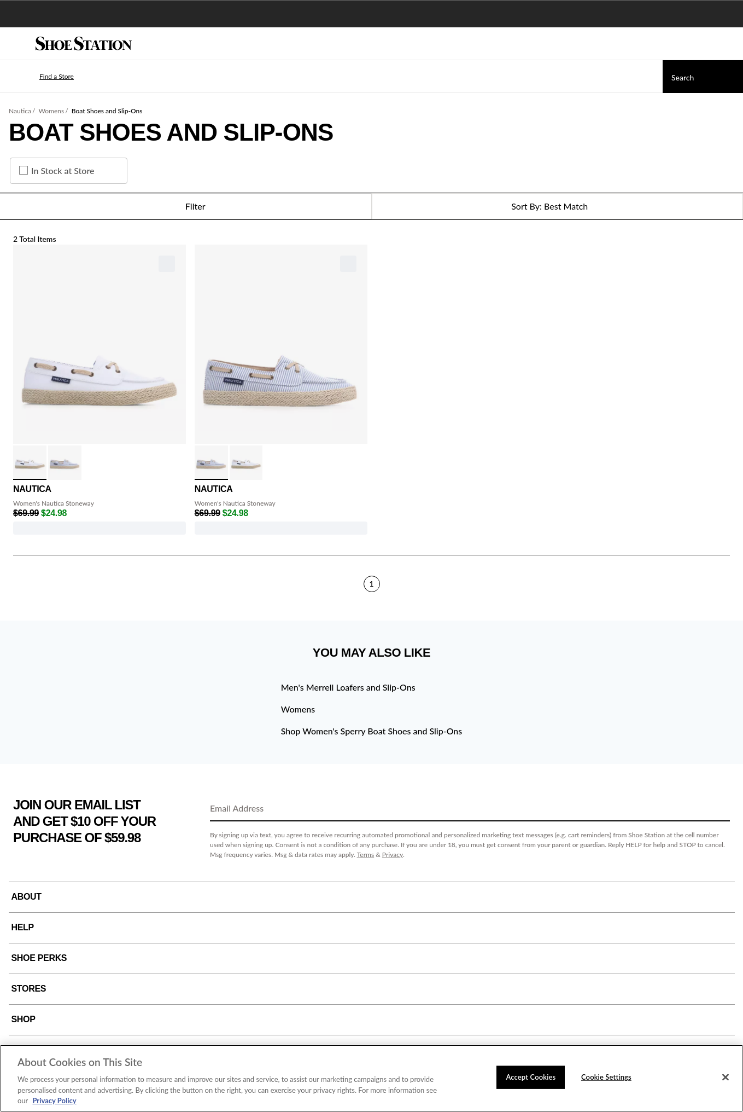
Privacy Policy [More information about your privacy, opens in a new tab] (54, 1100)
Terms (366, 854)
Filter (186, 206)
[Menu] (16, 43)
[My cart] (729, 44)
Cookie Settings (606, 1077)
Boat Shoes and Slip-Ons (107, 111)
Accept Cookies (530, 1077)
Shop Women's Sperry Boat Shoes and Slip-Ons (372, 731)
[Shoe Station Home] (84, 44)
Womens (51, 111)
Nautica (20, 111)
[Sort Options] (558, 206)
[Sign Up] (718, 809)
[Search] (703, 76)
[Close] (725, 1077)
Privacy (392, 854)
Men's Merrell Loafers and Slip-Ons (348, 687)
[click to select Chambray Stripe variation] (64, 462)
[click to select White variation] (29, 462)
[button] (40, 76)
